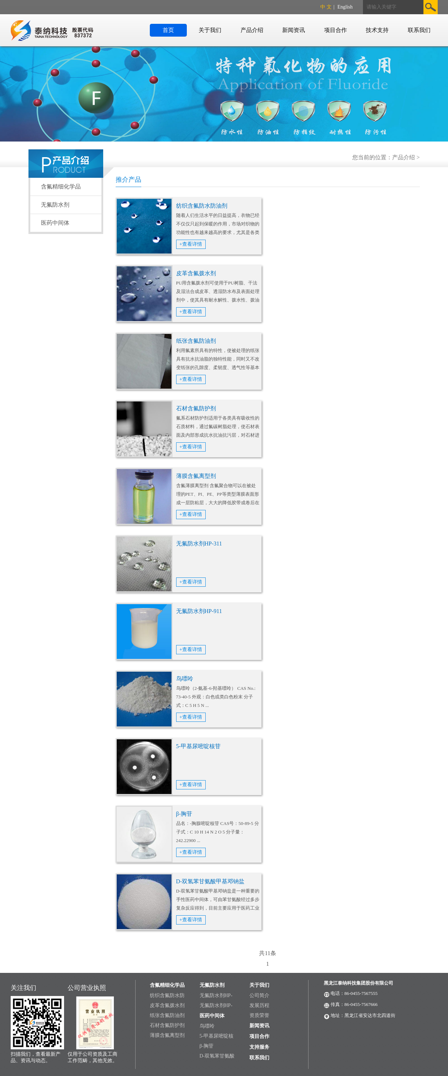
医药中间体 (55, 223)
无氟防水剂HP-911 (199, 611)
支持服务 (259, 1047)
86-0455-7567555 (361, 993)
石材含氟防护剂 (196, 408)
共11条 (267, 953)
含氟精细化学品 (61, 186)
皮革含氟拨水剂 (196, 273)
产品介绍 (252, 30)
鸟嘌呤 (184, 679)
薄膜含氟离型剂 (196, 476)
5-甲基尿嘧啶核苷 (198, 746)
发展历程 (259, 1005)
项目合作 (335, 30)
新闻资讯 (293, 30)
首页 (168, 30)
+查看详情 (190, 244)
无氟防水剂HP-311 (199, 543)
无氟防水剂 (55, 205)
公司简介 (259, 995)
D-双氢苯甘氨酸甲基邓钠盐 (210, 881)
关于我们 (210, 30)
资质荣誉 (259, 1015)
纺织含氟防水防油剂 (201, 206)
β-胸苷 (184, 814)
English (345, 7)
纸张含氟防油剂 (196, 341)
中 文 (326, 7)
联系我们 (419, 30)
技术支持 (377, 30)
